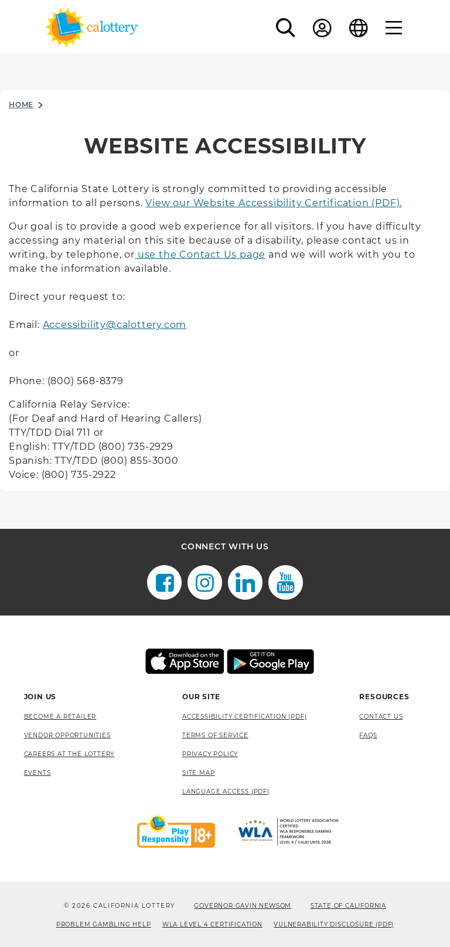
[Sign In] (322, 27)
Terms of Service (215, 735)
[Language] (358, 27)
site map (198, 773)
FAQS (368, 735)
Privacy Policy (210, 754)
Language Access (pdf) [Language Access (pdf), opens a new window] (226, 791)
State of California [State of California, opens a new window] (348, 906)
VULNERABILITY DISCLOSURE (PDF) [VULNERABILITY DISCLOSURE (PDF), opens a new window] (334, 924)
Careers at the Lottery (69, 754)
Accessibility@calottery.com (115, 324)
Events (37, 773)
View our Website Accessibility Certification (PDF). (273, 202)
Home (21, 104)
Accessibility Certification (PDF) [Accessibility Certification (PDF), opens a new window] (244, 716)
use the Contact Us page (200, 254)
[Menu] (394, 27)
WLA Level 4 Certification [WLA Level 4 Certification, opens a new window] (212, 924)
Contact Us (381, 716)
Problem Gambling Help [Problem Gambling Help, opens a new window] (103, 924)
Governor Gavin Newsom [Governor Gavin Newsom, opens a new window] (242, 906)
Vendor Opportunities (67, 735)
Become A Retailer (60, 716)
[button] (286, 27)
